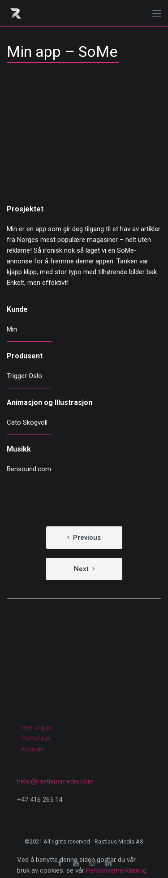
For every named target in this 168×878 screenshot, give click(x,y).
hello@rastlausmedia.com (55, 814)
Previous (87, 538)
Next (81, 569)
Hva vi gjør (37, 773)
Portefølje (36, 783)
